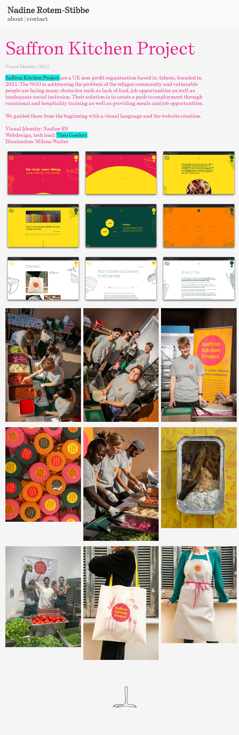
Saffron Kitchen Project (32, 77)
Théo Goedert (71, 135)
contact (37, 18)
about (15, 18)
